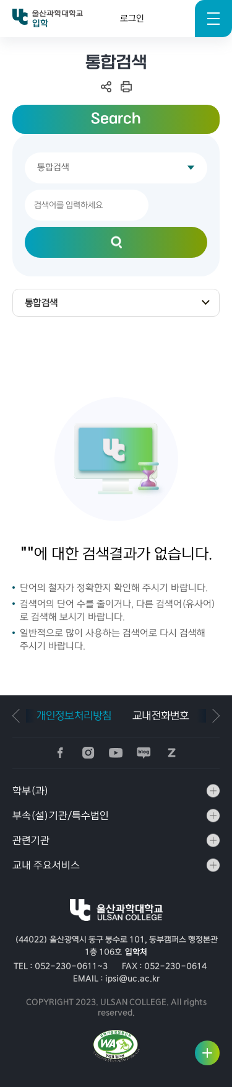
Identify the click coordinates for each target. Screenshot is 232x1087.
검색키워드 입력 (0, 37)
